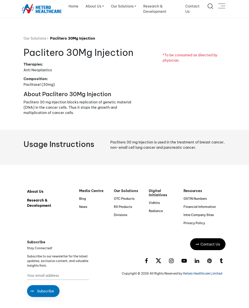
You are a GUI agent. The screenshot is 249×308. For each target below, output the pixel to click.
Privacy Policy (194, 223)
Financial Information (200, 207)
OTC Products (124, 199)
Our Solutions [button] (122, 6)
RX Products (123, 207)
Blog (82, 199)
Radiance (156, 211)
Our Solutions (36, 38)
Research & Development (154, 9)
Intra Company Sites (199, 215)
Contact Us (192, 9)
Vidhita (154, 203)
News (83, 207)
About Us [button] (93, 6)
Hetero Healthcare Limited (202, 273)
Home (73, 6)
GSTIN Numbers (195, 199)
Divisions (120, 215)
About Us (35, 191)
